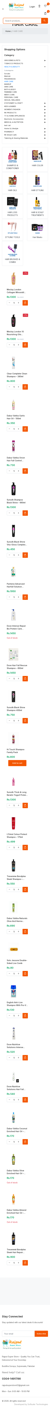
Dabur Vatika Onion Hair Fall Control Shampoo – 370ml (16, 459)
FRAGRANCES (10, 79)
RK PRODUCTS (10, 113)
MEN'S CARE (9, 95)
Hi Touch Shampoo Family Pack (15, 750)
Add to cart (17, 763)
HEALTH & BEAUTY (12, 67)
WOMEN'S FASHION (12, 109)
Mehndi (7, 76)
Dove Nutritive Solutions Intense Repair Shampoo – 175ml (15, 1046)
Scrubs (7, 73)
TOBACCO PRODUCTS (13, 63)
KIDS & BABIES (10, 106)
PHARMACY (9, 132)
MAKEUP (7, 84)
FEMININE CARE (10, 92)
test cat (7, 125)
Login (32, 6)
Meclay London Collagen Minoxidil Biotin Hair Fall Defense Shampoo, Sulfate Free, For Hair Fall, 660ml (16, 291)
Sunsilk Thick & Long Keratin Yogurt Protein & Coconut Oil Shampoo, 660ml (17, 793)
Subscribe (41, 1334)
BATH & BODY (10, 89)
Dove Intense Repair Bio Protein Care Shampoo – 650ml (16, 627)
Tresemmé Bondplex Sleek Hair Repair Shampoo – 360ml (16, 1251)
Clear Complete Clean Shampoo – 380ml (17, 375)
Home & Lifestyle (11, 128)
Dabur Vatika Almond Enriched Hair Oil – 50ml (16, 1211)
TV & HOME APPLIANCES (14, 116)
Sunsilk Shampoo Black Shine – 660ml (16, 501)
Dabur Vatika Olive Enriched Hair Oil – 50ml (15, 1172)
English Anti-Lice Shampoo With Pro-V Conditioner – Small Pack (16, 1004)
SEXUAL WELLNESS (12, 100)
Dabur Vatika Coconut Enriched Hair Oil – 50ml (17, 1130)
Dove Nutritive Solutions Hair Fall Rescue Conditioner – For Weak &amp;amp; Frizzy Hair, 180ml (17, 1088)
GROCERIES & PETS (12, 60)
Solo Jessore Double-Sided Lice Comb (17, 961)
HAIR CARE (8, 81)
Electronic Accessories (13, 119)
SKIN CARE (8, 87)
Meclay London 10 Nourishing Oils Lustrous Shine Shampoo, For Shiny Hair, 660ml (16, 333)
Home (8, 31)
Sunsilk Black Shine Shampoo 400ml (16, 708)
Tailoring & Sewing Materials (16, 138)
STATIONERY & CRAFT (13, 103)
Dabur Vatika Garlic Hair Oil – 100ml (16, 417)
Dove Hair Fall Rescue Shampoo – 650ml (17, 666)
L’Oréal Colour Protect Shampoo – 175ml (17, 835)
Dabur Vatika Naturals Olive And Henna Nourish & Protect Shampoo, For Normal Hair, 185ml (17, 920)
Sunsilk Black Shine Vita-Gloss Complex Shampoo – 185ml (16, 543)
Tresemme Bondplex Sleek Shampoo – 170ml (16, 877)
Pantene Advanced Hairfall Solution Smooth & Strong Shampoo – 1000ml (16, 585)
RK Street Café (10, 135)
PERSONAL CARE (11, 97)
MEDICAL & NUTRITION (13, 122)
